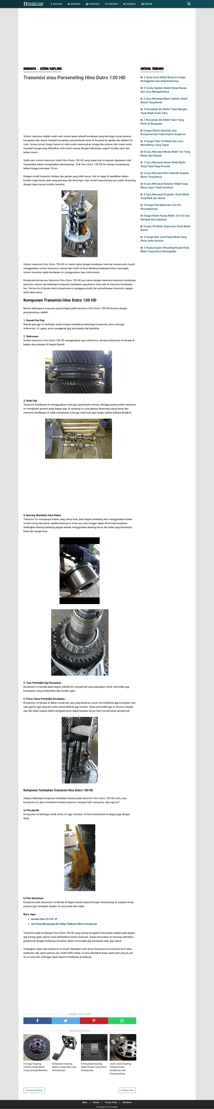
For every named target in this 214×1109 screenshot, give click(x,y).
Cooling (56, 4)
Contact (96, 1102)
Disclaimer (128, 1102)
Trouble (130, 4)
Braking (74, 4)
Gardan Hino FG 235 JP (44, 919)
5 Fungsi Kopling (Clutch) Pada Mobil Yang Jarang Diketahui (35, 1067)
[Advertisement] (107, 38)
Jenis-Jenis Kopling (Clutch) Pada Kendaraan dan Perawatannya (120, 1069)
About (84, 1102)
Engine (146, 4)
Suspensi (92, 4)
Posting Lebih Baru (34, 1090)
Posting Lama (127, 1090)
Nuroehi (114, 1107)
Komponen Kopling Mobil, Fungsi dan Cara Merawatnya (64, 1067)
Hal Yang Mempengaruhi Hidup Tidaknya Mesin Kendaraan (64, 924)
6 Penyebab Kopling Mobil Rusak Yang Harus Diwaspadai (94, 1067)
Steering (111, 4)
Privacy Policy (111, 1102)
